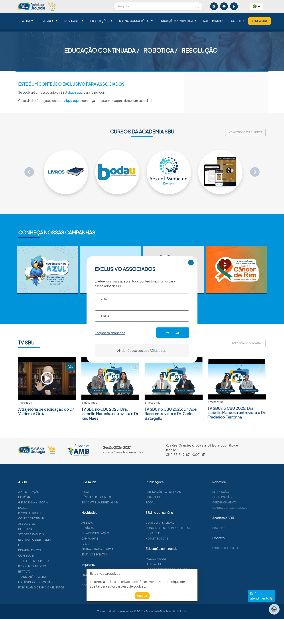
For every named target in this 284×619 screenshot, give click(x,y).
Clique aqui (159, 350)
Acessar (172, 332)
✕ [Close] (191, 262)
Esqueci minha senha (110, 333)
